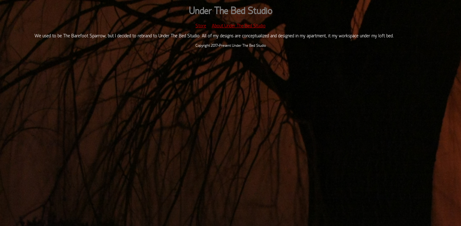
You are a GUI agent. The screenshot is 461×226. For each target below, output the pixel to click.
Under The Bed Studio (230, 12)
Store (200, 26)
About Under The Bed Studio (239, 26)
